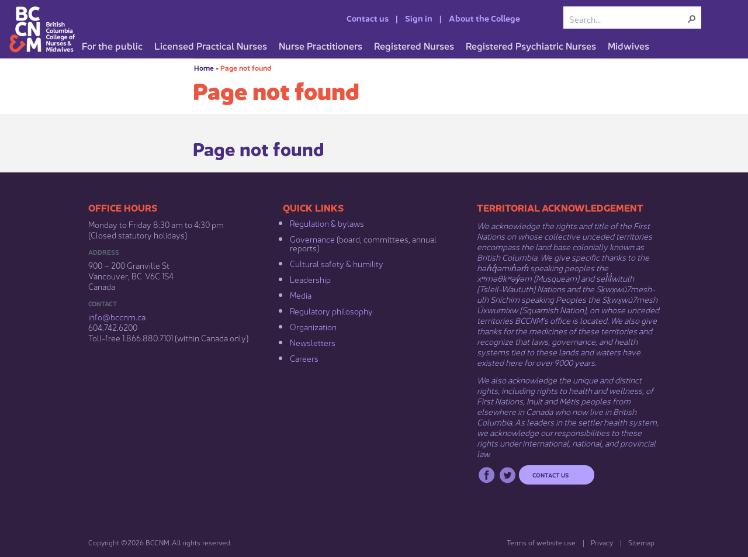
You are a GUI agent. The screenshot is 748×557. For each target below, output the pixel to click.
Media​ (300, 294)
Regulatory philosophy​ (331, 310)
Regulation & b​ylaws (327, 222)
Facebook (486, 475)
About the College (484, 17)
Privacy (602, 542)
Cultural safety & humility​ (336, 263)
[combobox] (627, 18)
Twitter (507, 475)
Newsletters (312, 341)
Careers (304, 357)
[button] (691, 18)
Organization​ (313, 326)
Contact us (368, 17)
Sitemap (641, 542)
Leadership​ (310, 278)
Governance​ (312, 238)
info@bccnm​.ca (117, 316)
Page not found (245, 67)
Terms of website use (541, 542)
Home (204, 67)
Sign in (418, 17)
